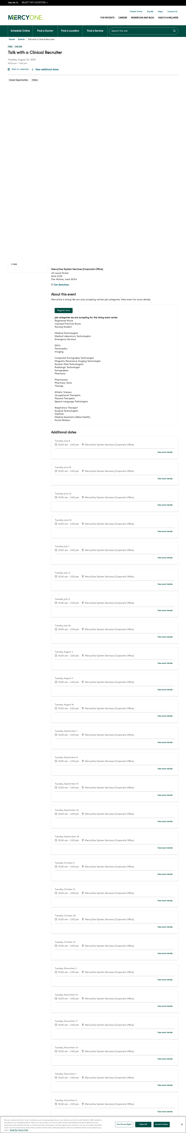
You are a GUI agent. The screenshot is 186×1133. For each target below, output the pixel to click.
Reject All (143, 1126)
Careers (122, 18)
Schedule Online (20, 28)
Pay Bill (150, 12)
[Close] (182, 1126)
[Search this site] (143, 31)
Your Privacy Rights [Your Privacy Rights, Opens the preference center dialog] (124, 1126)
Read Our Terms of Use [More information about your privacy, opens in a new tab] (19, 1132)
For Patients (107, 18)
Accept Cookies (161, 1126)
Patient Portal (136, 12)
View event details (165, 452)
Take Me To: (13, 3)
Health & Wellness (168, 18)
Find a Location (70, 28)
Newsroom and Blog (142, 18)
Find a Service (95, 28)
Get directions (60, 285)
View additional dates (45, 70)
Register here (63, 310)
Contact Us (172, 12)
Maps (160, 12)
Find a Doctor (45, 28)
